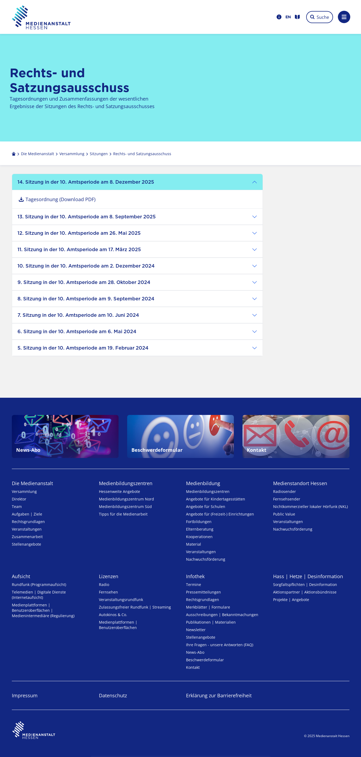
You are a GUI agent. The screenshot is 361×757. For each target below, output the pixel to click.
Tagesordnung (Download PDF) (60, 199)
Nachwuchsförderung (205, 559)
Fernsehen (108, 592)
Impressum (25, 695)
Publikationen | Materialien (211, 622)
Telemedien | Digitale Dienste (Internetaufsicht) (39, 594)
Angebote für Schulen (205, 506)
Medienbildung (203, 483)
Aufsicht (21, 576)
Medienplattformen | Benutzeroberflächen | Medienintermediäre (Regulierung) (43, 610)
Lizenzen (108, 576)
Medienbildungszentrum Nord (126, 499)
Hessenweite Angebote (119, 491)
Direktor (19, 499)
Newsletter (196, 629)
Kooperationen (199, 536)
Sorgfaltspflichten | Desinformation (305, 584)
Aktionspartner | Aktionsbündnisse (305, 592)
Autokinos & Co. (113, 614)
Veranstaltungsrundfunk (121, 599)
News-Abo (195, 652)
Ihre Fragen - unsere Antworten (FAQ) (219, 644)
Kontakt (193, 667)
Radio (104, 584)
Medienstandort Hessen (300, 483)
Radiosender (284, 491)
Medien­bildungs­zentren (125, 483)
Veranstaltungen (27, 529)
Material (193, 544)
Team (17, 506)
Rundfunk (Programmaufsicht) (39, 584)
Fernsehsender (286, 499)
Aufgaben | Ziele (27, 514)
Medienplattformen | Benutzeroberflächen (118, 625)
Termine (193, 584)
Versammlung (24, 491)
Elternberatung (199, 529)
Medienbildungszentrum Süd (125, 506)
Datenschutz (113, 695)
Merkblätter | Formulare (208, 607)
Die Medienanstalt (32, 483)
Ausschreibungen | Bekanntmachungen (222, 614)
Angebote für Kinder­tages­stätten (215, 499)
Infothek (195, 576)
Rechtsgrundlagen (28, 521)
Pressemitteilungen (203, 592)
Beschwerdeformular (205, 659)
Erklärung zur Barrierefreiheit (219, 695)
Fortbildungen (199, 521)
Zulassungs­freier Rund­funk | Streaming (135, 607)
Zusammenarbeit (27, 536)
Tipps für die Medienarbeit (123, 514)
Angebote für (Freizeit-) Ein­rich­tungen (220, 514)
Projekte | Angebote (291, 599)
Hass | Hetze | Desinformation (308, 576)
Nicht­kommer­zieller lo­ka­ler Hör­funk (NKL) (310, 506)
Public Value (284, 514)
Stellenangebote (26, 544)
